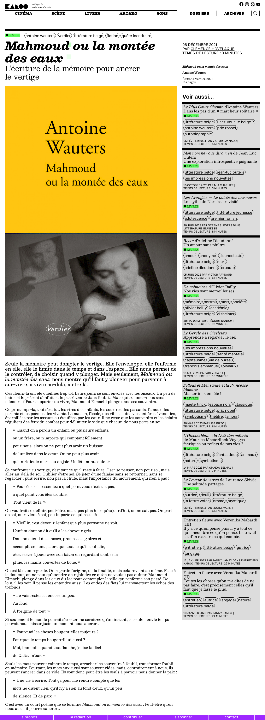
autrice (191, 494)
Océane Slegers (220, 225)
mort (221, 261)
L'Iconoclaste (230, 255)
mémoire (192, 301)
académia (218, 307)
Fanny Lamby (222, 560)
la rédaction (80, 717)
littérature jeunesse (234, 212)
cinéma (23, 13)
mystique (236, 500)
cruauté (228, 267)
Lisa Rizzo (216, 423)
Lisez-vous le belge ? (235, 121)
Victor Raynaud (225, 140)
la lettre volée (197, 500)
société (239, 301)
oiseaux (229, 366)
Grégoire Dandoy (219, 320)
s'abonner (183, 717)
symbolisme (195, 416)
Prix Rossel (226, 127)
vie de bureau (221, 360)
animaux (248, 454)
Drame (218, 500)
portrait (210, 301)
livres (92, 13)
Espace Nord (220, 404)
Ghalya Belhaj (220, 467)
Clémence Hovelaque (212, 48)
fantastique (227, 454)
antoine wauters (40, 35)
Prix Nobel (226, 410)
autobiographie (198, 133)
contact (231, 717)
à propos (29, 717)
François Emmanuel (202, 366)
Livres (14, 35)
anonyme (208, 255)
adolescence (196, 218)
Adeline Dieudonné (201, 267)
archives (234, 13)
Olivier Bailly (196, 307)
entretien (193, 547)
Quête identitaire (136, 35)
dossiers (199, 13)
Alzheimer (226, 313)
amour (190, 255)
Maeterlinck (195, 404)
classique (243, 404)
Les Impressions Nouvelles (208, 178)
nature (190, 460)
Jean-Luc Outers (230, 172)
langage (192, 553)
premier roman (224, 218)
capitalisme (195, 360)
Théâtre (216, 416)
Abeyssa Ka (214, 373)
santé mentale (230, 354)
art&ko (128, 13)
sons (162, 13)
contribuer (132, 717)
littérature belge (88, 35)
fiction (112, 35)
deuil (205, 494)
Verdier (64, 35)
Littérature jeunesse (200, 228)
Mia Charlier (224, 185)
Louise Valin (222, 507)
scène (58, 13)
